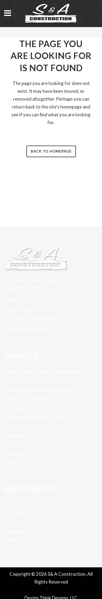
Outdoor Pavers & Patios (34, 408)
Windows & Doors (26, 463)
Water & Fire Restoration (34, 399)
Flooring (16, 454)
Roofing (16, 436)
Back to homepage (51, 151)
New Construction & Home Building (44, 371)
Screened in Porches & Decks (37, 417)
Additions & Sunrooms (31, 380)
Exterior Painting (25, 445)
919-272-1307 (19, 310)
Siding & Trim (21, 426)
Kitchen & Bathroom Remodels (39, 390)
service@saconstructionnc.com (36, 318)
